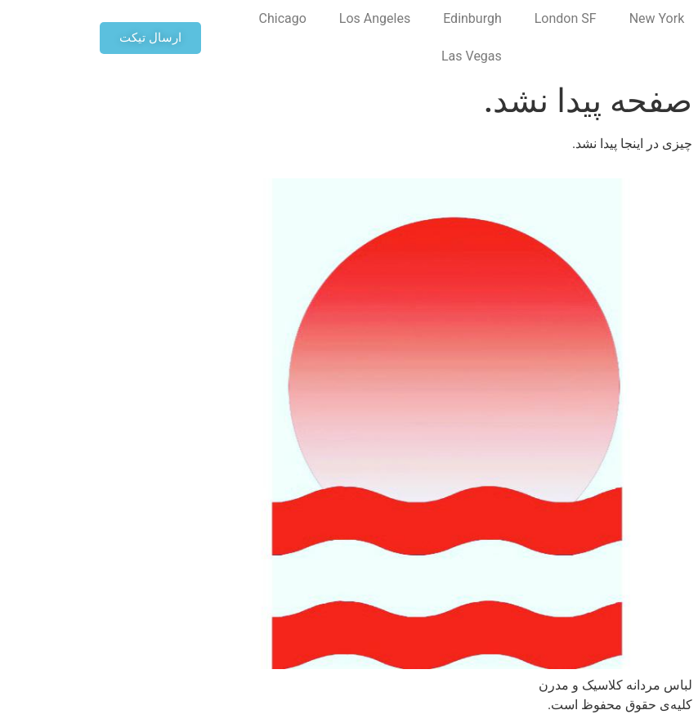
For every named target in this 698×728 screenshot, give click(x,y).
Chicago (184, 18)
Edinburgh (374, 18)
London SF (467, 18)
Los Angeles (276, 18)
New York (559, 18)
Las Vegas (373, 56)
